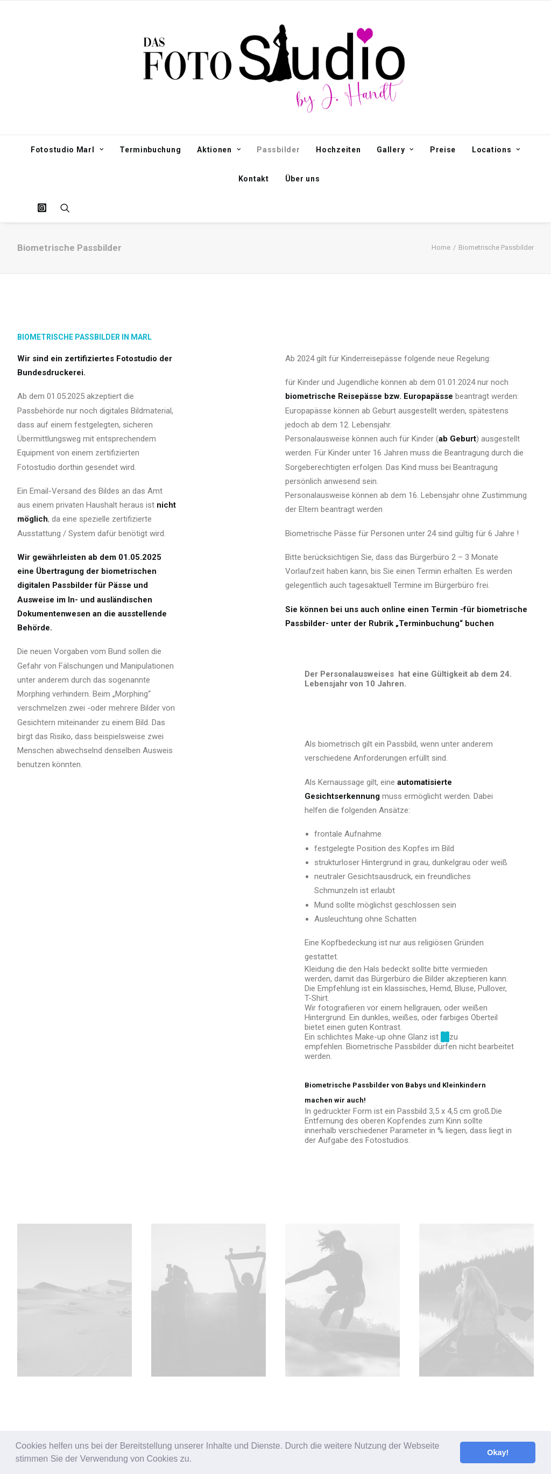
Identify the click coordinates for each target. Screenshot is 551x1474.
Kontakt (253, 178)
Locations (496, 149)
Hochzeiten (338, 149)
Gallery (395, 149)
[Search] (61, 207)
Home (441, 247)
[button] (195, 1460)
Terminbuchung (150, 149)
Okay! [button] (497, 1452)
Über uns (302, 178)
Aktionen (219, 149)
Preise (443, 149)
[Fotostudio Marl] (276, 67)
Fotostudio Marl (67, 149)
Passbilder (278, 149)
